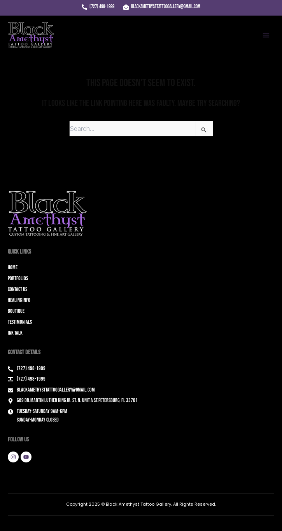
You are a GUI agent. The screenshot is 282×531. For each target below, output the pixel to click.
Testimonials (20, 322)
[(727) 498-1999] (98, 7)
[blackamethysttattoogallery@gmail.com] (161, 7)
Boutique (16, 311)
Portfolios (18, 278)
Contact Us (17, 289)
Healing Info (19, 300)
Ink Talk (15, 333)
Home (13, 267)
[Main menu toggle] (266, 35)
